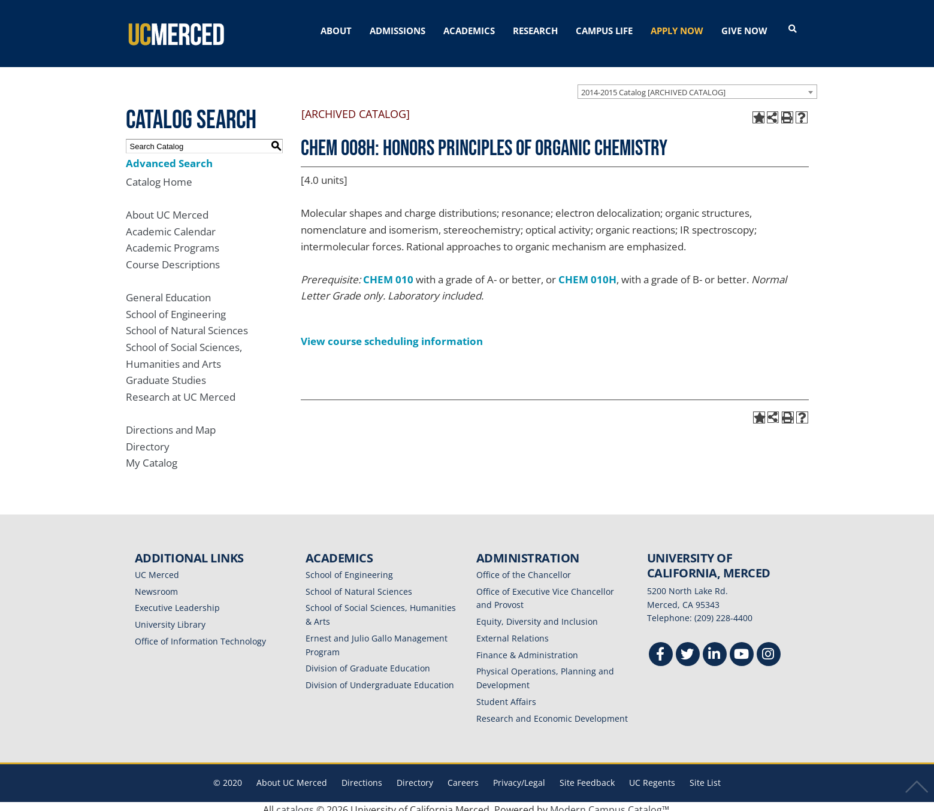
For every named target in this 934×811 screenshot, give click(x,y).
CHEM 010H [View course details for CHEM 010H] (587, 272)
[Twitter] (688, 649)
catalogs (295, 803)
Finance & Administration (527, 647)
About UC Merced (167, 207)
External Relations (512, 631)
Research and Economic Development (552, 711)
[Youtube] (741, 649)
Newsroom (156, 584)
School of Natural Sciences (187, 324)
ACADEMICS (469, 31)
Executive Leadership (177, 601)
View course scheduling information (392, 334)
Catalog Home (159, 174)
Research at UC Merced (180, 390)
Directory (148, 439)
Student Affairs (506, 694)
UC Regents (652, 776)
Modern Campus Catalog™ (609, 803)
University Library (170, 618)
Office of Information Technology (200, 634)
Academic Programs (172, 241)
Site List (705, 776)
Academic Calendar (171, 224)
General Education (168, 290)
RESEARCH (535, 31)
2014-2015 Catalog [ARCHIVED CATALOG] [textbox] (653, 85)
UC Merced (157, 567)
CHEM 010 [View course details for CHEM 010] (388, 272)
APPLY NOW (677, 31)
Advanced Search (169, 156)
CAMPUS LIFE (604, 31)
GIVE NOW (744, 31)
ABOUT (336, 31)
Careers (463, 776)
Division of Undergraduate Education (380, 678)
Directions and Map (171, 422)
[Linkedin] (715, 649)
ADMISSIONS (397, 31)
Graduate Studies (166, 373)
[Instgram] (768, 649)
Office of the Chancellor (523, 567)
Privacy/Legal (519, 776)
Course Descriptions (173, 257)
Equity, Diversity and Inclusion (537, 615)
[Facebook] (661, 649)
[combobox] (697, 84)
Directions (361, 776)
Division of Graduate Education (368, 661)
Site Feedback (587, 776)
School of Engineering (176, 307)
